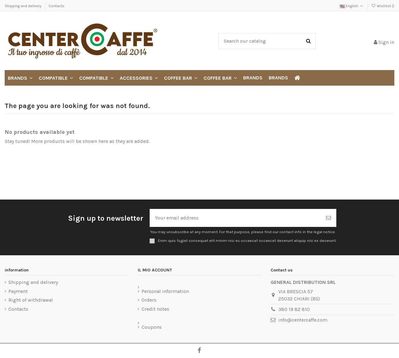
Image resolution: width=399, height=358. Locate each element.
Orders (149, 300)
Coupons (152, 327)
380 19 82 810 (294, 309)
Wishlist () (382, 6)
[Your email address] (235, 218)
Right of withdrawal (30, 300)
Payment (18, 291)
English (352, 6)
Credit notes (155, 309)
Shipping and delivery (23, 6)
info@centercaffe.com (302, 320)
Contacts (57, 6)
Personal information (165, 291)
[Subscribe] (328, 218)
